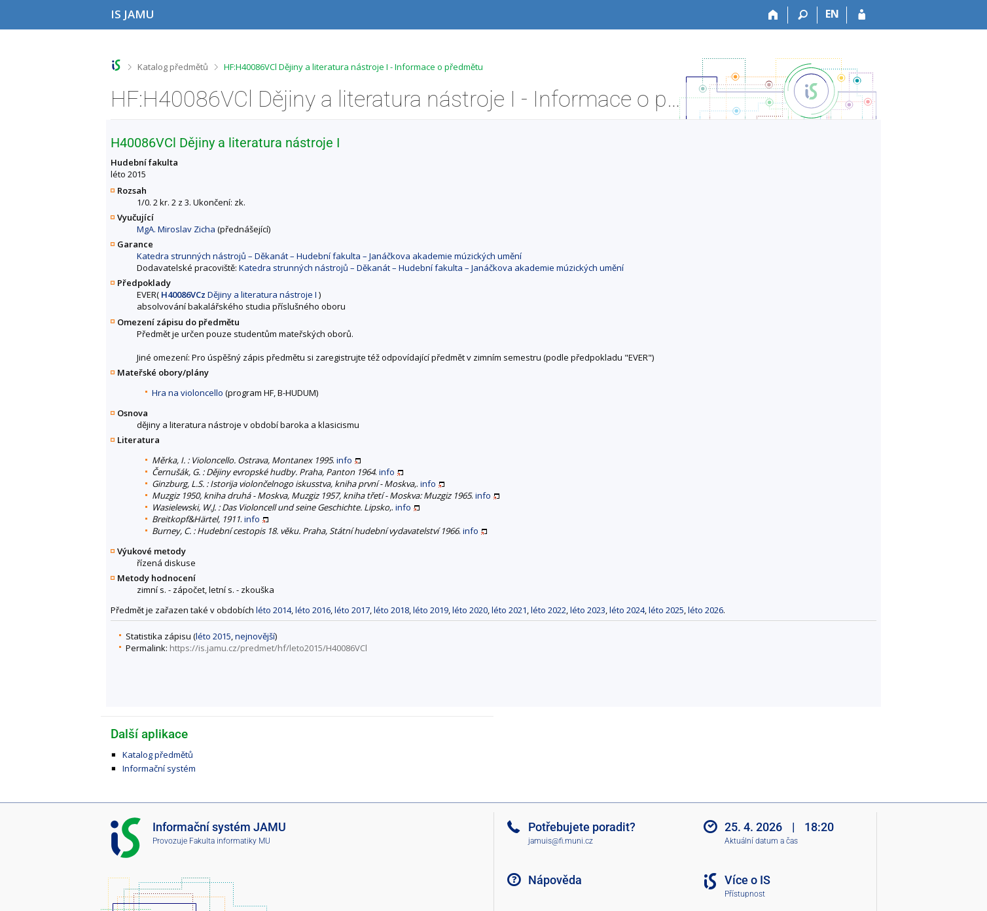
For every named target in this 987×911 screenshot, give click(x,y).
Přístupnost (745, 894)
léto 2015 (213, 636)
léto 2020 (470, 610)
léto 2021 (509, 610)
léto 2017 (352, 610)
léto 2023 (587, 610)
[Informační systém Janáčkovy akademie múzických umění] (132, 14)
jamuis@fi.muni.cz (560, 841)
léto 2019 (430, 610)
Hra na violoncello (187, 393)
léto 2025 (666, 610)
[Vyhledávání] (802, 15)
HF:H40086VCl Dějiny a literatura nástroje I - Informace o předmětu (353, 67)
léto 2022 (548, 610)
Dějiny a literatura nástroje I (239, 294)
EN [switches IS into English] (832, 14)
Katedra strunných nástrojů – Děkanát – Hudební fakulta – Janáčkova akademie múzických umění (329, 256)
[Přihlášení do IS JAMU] (861, 15)
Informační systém (159, 768)
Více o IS (747, 880)
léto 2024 (627, 610)
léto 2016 (313, 610)
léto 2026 (705, 610)
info (344, 460)
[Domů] (773, 15)
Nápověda (555, 880)
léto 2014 (273, 610)
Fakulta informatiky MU (229, 841)
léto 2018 (391, 610)
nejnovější (255, 636)
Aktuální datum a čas (761, 841)
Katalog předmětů (172, 67)
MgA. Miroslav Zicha (176, 229)
